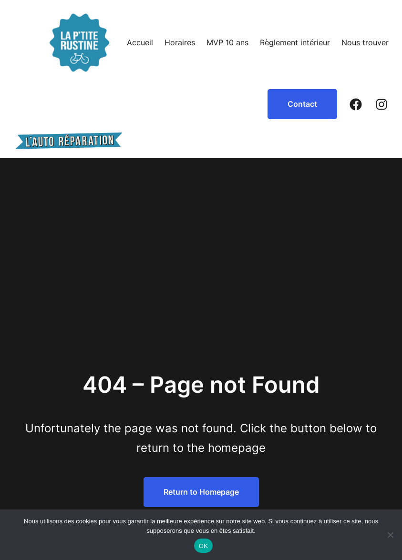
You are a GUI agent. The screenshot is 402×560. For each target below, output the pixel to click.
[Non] (390, 535)
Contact (302, 104)
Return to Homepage (201, 492)
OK (203, 546)
